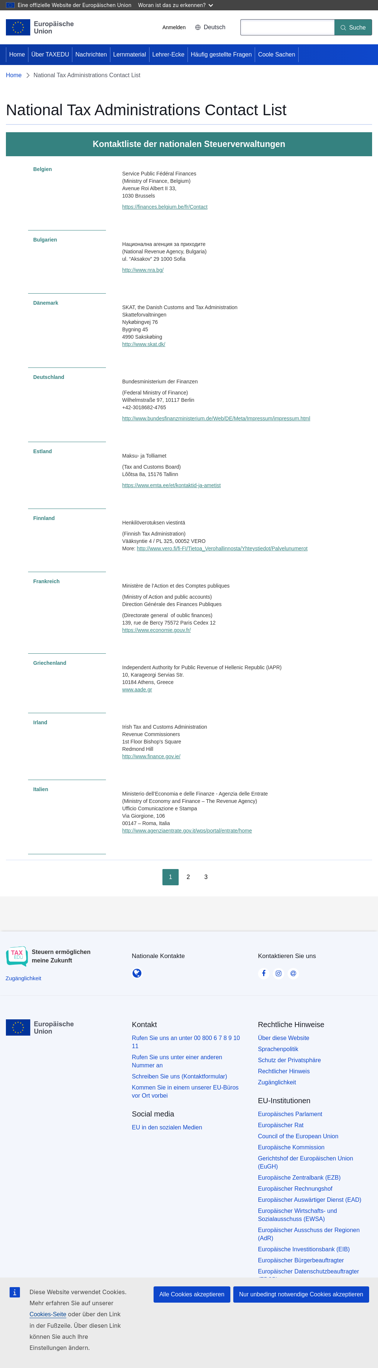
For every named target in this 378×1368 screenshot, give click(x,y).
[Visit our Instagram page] (278, 971)
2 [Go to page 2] (188, 877)
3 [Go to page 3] (206, 877)
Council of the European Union (298, 1136)
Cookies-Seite (48, 1314)
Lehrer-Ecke (168, 54)
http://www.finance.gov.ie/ (151, 756)
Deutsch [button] (210, 27)
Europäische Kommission (291, 1147)
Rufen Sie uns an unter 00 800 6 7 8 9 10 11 (186, 1042)
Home (17, 54)
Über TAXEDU (50, 54)
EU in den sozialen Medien (167, 1127)
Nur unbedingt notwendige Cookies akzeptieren (301, 1294)
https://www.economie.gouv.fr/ (156, 630)
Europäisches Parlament (290, 1114)
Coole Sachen (276, 54)
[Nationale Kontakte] (137, 971)
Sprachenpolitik (278, 1049)
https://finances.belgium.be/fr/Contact (164, 207)
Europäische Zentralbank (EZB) (299, 1177)
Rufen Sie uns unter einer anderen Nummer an (177, 1061)
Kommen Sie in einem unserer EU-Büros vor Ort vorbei (185, 1091)
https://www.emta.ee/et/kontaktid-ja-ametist (171, 485)
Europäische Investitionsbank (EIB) (304, 1249)
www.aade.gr (137, 689)
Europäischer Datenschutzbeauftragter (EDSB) (308, 1275)
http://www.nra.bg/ (143, 270)
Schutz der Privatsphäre (289, 1060)
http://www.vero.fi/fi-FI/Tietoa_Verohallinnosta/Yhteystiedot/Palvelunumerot (222, 548)
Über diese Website (283, 1038)
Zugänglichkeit (277, 1082)
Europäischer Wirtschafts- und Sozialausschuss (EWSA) (297, 1215)
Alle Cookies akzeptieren (191, 1294)
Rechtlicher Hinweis (284, 1071)
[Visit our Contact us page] (293, 971)
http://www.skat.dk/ (143, 344)
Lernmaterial (129, 54)
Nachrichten (91, 54)
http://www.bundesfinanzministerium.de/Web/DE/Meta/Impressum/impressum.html (216, 418)
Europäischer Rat (281, 1125)
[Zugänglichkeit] (23, 978)
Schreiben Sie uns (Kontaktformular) (179, 1076)
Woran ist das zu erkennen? (175, 5)
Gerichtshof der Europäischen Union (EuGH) (305, 1162)
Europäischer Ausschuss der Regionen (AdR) (309, 1234)
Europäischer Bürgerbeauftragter (301, 1260)
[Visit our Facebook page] (263, 971)
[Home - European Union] (40, 27)
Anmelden (174, 27)
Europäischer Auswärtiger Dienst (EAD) (309, 1200)
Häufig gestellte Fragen (221, 54)
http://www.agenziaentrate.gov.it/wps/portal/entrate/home (187, 831)
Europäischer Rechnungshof (295, 1189)
